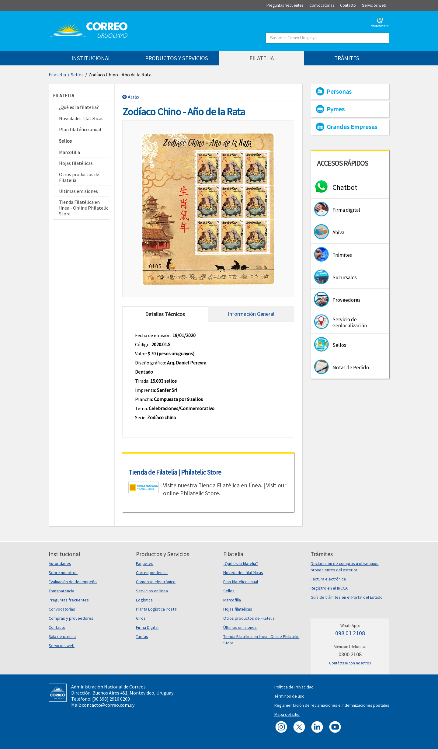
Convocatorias (62, 609)
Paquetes (144, 563)
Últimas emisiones (240, 627)
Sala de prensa (62, 636)
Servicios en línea (152, 591)
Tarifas (142, 636)
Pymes (336, 109)
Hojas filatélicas (237, 609)
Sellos (77, 74)
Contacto (57, 627)
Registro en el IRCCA (329, 588)
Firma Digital (147, 627)
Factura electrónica (328, 579)
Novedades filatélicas (243, 572)
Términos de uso (289, 696)
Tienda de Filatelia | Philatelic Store (174, 472)
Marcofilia (232, 600)
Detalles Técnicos (165, 314)
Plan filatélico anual (240, 581)
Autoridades (60, 563)
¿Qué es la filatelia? (240, 563)
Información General (251, 313)
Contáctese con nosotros (350, 663)
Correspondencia (152, 572)
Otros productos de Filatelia (249, 618)
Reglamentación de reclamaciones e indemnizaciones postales (331, 705)
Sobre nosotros (63, 572)
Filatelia (57, 74)
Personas (339, 92)
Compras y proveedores (71, 618)
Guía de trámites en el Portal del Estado (347, 597)
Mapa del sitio (287, 714)
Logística (144, 600)
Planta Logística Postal (156, 609)
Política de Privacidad (294, 687)
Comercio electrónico (156, 581)
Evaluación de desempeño (73, 581)
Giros (141, 618)
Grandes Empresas (352, 127)
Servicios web (62, 645)
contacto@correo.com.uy (108, 705)
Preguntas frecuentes (69, 600)
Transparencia (61, 591)
